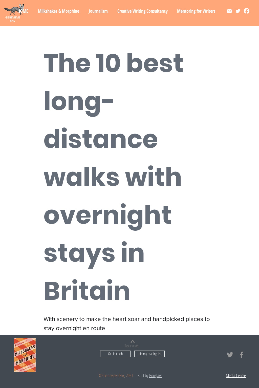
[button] (58, 10)
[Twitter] (238, 11)
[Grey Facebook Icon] (241, 355)
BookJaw (155, 375)
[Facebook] (246, 11)
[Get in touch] (115, 354)
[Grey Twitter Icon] (230, 355)
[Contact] (229, 11)
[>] (132, 341)
